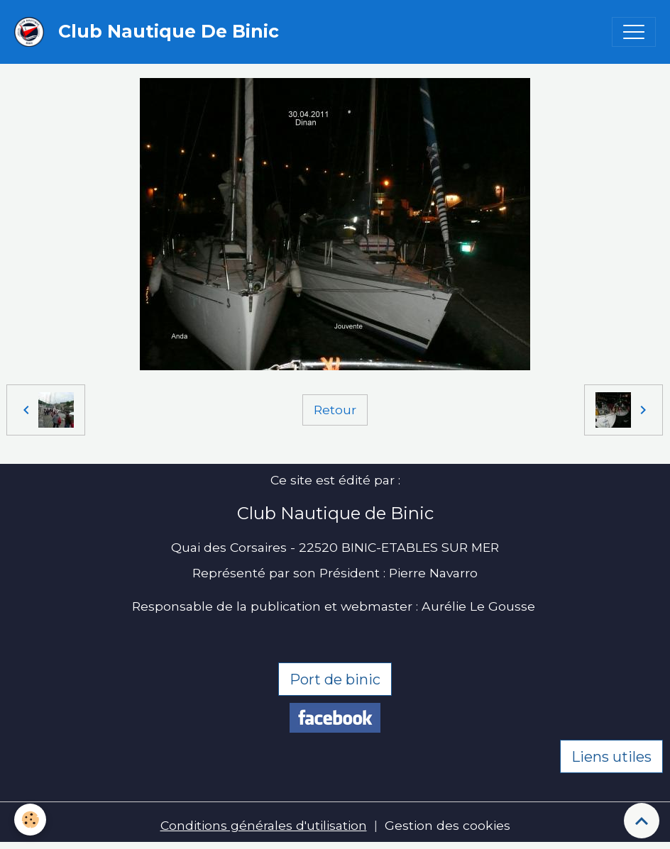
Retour (335, 409)
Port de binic (335, 679)
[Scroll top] (641, 820)
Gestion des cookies (447, 825)
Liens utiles (611, 756)
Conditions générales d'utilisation (263, 825)
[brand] (150, 32)
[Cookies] (30, 820)
